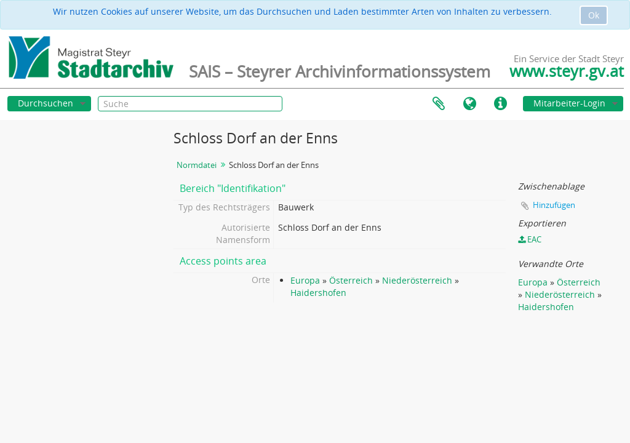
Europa (305, 280)
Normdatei (197, 164)
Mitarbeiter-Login (569, 103)
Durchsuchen (45, 103)
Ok (593, 15)
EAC (529, 239)
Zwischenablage (438, 104)
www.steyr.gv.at (566, 70)
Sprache (469, 104)
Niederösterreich (417, 280)
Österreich (351, 280)
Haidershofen (318, 292)
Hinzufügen (554, 204)
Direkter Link (500, 104)
